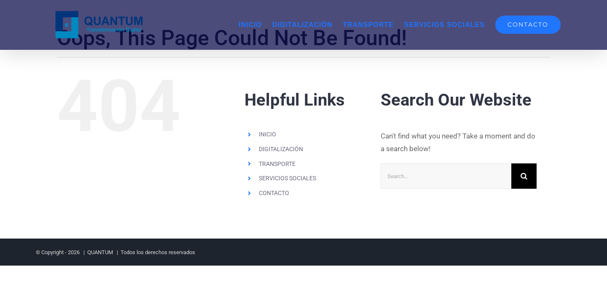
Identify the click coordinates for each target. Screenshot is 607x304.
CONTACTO (274, 193)
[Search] (524, 176)
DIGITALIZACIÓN (281, 149)
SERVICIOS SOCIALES (287, 178)
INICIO (267, 134)
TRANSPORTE (277, 163)
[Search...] (446, 176)
